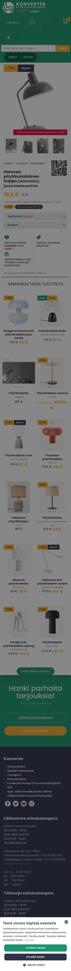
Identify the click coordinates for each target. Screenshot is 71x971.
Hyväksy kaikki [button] (35, 947)
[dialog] (35, 485)
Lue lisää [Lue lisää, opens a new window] (29, 940)
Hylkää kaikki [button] (35, 957)
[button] (35, 965)
